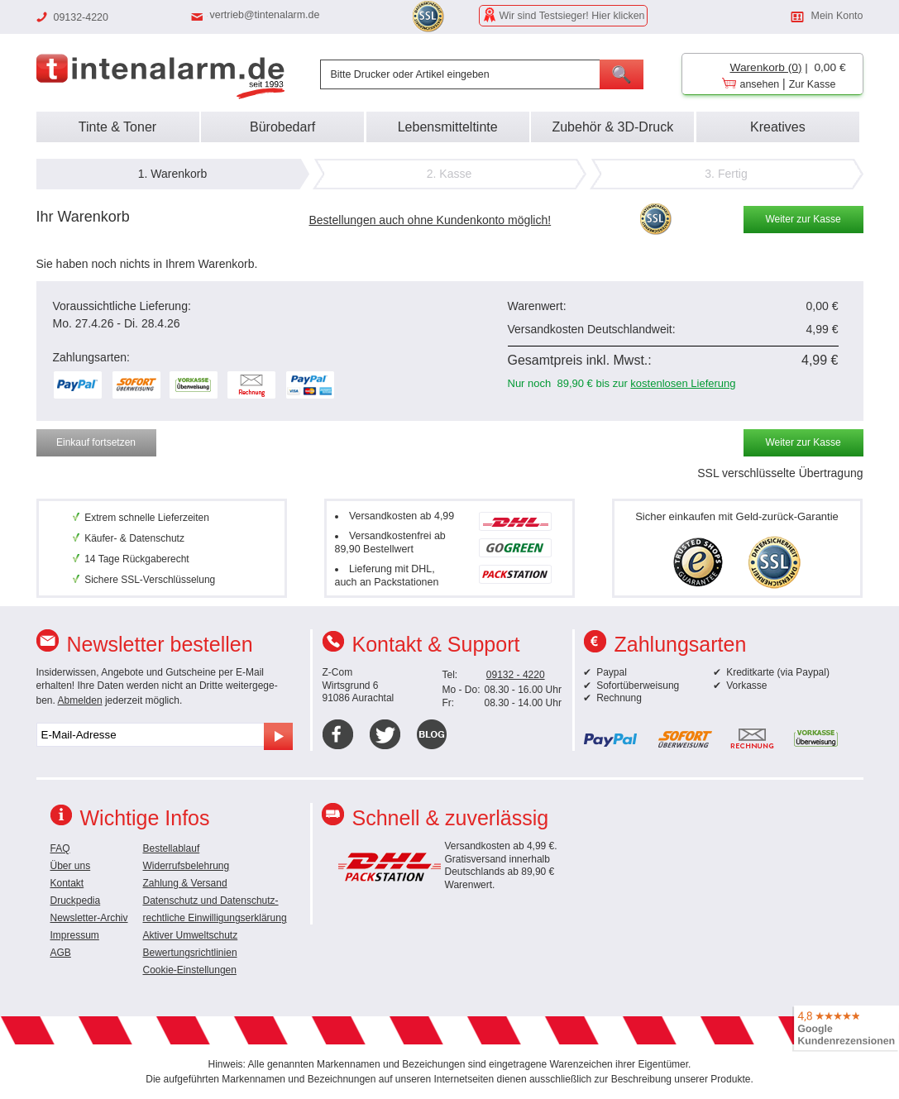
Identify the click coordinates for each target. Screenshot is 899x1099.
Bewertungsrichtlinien (190, 952)
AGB (60, 952)
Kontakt (67, 883)
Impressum (74, 935)
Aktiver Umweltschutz (190, 935)
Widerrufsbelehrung (186, 866)
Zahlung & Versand (185, 883)
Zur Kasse (812, 84)
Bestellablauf (171, 848)
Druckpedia (75, 900)
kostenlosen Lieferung (682, 383)
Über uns (70, 866)
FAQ (60, 848)
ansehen (760, 84)
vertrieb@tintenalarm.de (265, 15)
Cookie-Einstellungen (190, 970)
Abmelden (80, 700)
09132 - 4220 (515, 675)
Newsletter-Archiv (89, 918)
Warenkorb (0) (766, 67)
